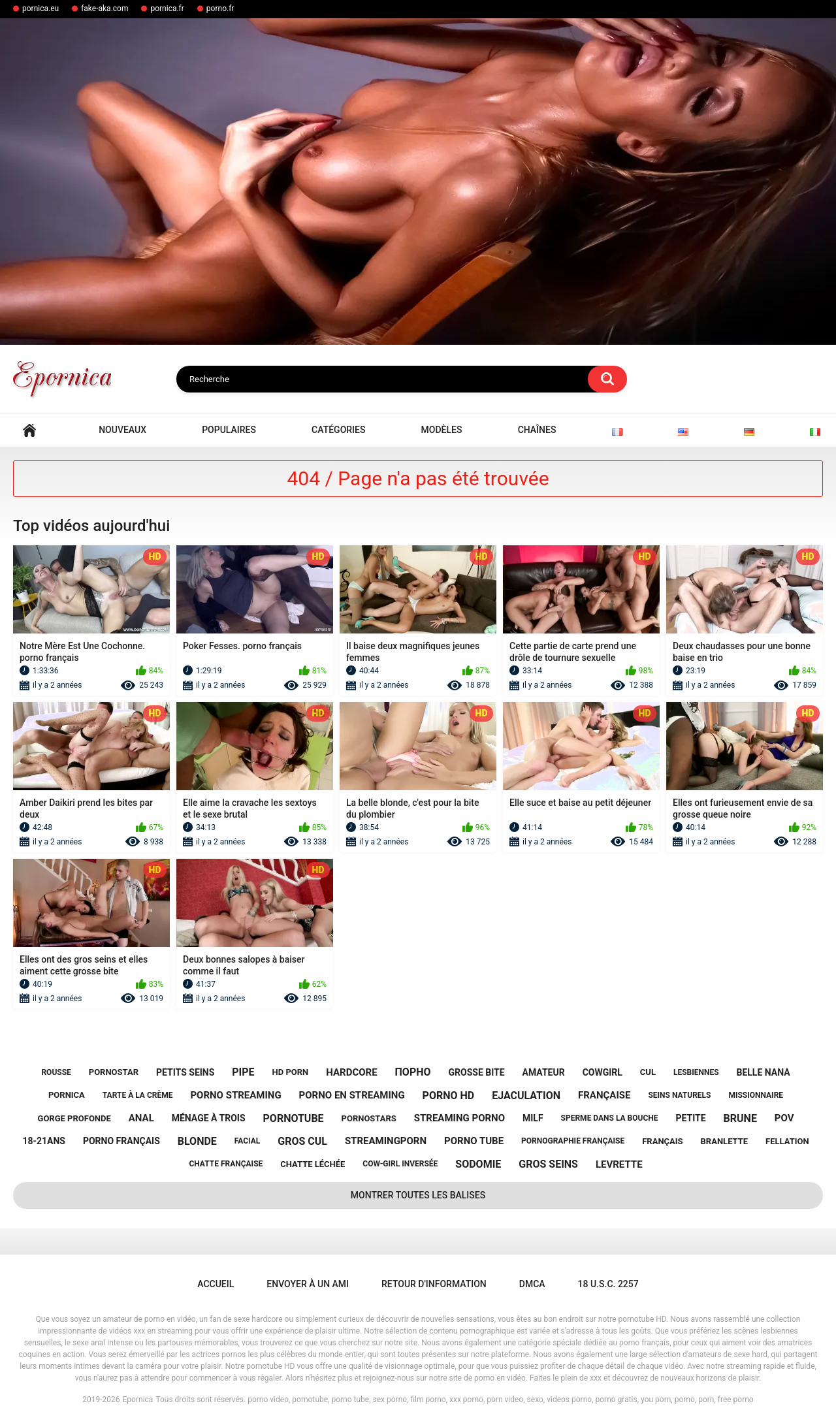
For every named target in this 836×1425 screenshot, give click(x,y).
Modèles (441, 429)
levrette (619, 1164)
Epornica (138, 1399)
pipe (243, 1072)
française (604, 1095)
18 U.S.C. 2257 (608, 1284)
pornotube (293, 1118)
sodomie (478, 1164)
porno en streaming (352, 1095)
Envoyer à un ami (307, 1284)
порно (413, 1072)
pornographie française (572, 1140)
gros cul (302, 1141)
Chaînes (537, 429)
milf (532, 1118)
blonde (197, 1141)
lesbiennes (696, 1072)
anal (141, 1118)
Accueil (29, 430)
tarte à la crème (138, 1095)
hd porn (290, 1072)
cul (648, 1072)
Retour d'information (434, 1284)
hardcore (351, 1072)
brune (740, 1118)
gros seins (548, 1164)
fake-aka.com (104, 8)
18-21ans (43, 1141)
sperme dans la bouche (609, 1118)
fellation (787, 1141)
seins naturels (679, 1095)
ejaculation (526, 1095)
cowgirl (602, 1072)
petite (690, 1118)
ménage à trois (209, 1118)
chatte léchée (312, 1164)
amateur (543, 1072)
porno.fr (220, 8)
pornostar (113, 1072)
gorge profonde (74, 1118)
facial (247, 1140)
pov (784, 1118)
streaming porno (459, 1118)
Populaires (229, 429)
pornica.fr (167, 8)
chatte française (226, 1163)
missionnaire (755, 1095)
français (662, 1141)
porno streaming (235, 1095)
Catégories (338, 429)
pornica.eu (40, 8)
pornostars (369, 1118)
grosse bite (476, 1072)
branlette (724, 1141)
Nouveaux (122, 429)
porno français (121, 1141)
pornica (66, 1095)
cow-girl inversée (400, 1163)
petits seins (185, 1072)
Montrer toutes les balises (418, 1195)
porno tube (474, 1141)
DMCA (532, 1284)
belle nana (763, 1072)
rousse (56, 1072)
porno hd (449, 1095)
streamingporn (385, 1141)
